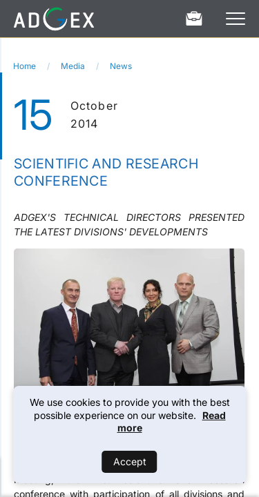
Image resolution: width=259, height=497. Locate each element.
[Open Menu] (235, 18)
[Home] (54, 19)
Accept (129, 461)
